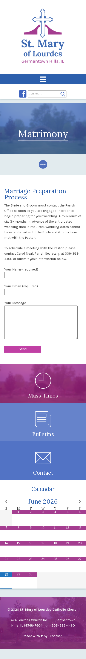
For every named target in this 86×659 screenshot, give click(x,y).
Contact (43, 467)
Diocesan (55, 642)
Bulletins (43, 428)
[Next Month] (80, 508)
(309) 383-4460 (63, 632)
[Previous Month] (6, 508)
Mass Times (43, 390)
